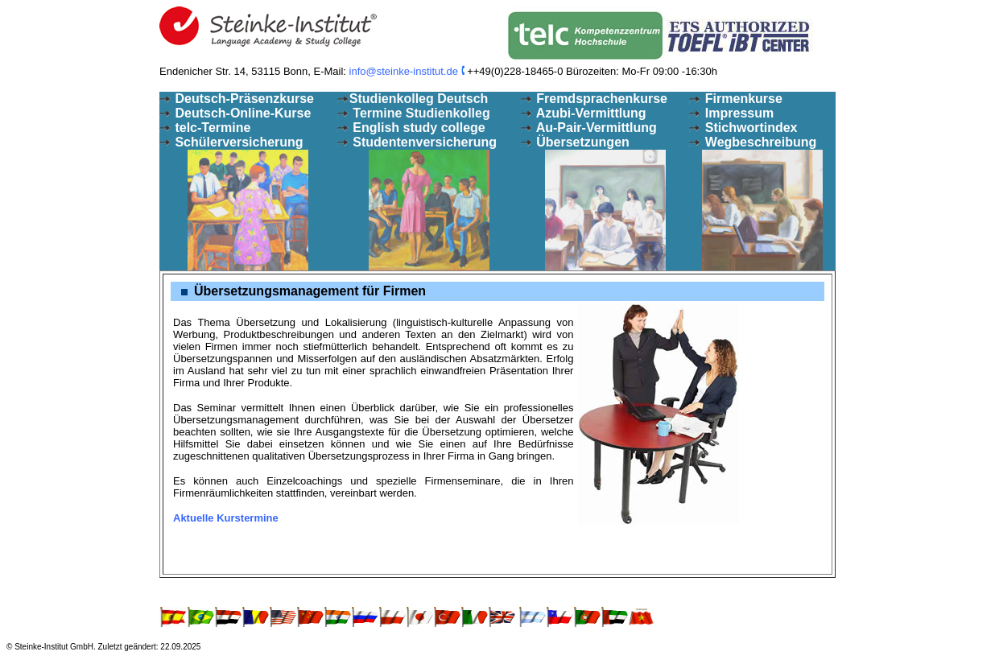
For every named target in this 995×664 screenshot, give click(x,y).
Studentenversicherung (423, 142)
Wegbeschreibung (758, 142)
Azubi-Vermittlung (589, 113)
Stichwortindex (749, 127)
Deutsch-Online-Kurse (241, 113)
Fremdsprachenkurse (600, 98)
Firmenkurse (741, 98)
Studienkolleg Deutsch (418, 98)
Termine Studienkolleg (419, 113)
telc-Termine (210, 127)
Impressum (737, 113)
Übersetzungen (581, 142)
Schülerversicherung (237, 142)
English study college (417, 127)
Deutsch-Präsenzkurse (236, 98)
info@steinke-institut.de (403, 71)
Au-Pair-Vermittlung (595, 127)
